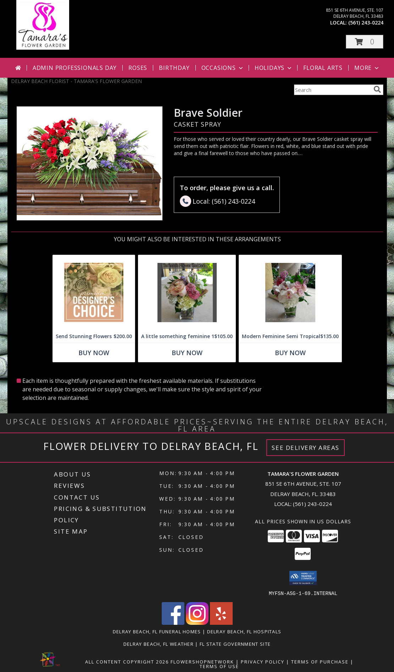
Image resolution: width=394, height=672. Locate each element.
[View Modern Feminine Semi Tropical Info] (290, 292)
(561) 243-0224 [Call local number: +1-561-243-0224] (365, 22)
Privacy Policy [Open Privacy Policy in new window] (262, 661)
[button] (364, 42)
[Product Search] (332, 90)
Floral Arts (323, 68)
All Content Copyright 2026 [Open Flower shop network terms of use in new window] (127, 661)
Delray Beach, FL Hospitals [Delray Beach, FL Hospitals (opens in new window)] (244, 631)
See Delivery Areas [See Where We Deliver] (305, 448)
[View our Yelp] (221, 622)
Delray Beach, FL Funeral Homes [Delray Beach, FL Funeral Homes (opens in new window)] (157, 631)
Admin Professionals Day (75, 68)
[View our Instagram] (197, 622)
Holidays (274, 68)
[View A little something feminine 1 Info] (186, 292)
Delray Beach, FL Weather (158, 643)
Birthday (174, 68)
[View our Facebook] (173, 622)
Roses (137, 68)
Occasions (222, 68)
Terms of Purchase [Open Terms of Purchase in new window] (320, 661)
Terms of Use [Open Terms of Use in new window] (219, 666)
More (367, 68)
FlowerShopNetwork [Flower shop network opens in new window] (202, 661)
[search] (377, 89)
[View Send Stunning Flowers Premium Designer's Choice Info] (94, 292)
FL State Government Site (235, 643)
